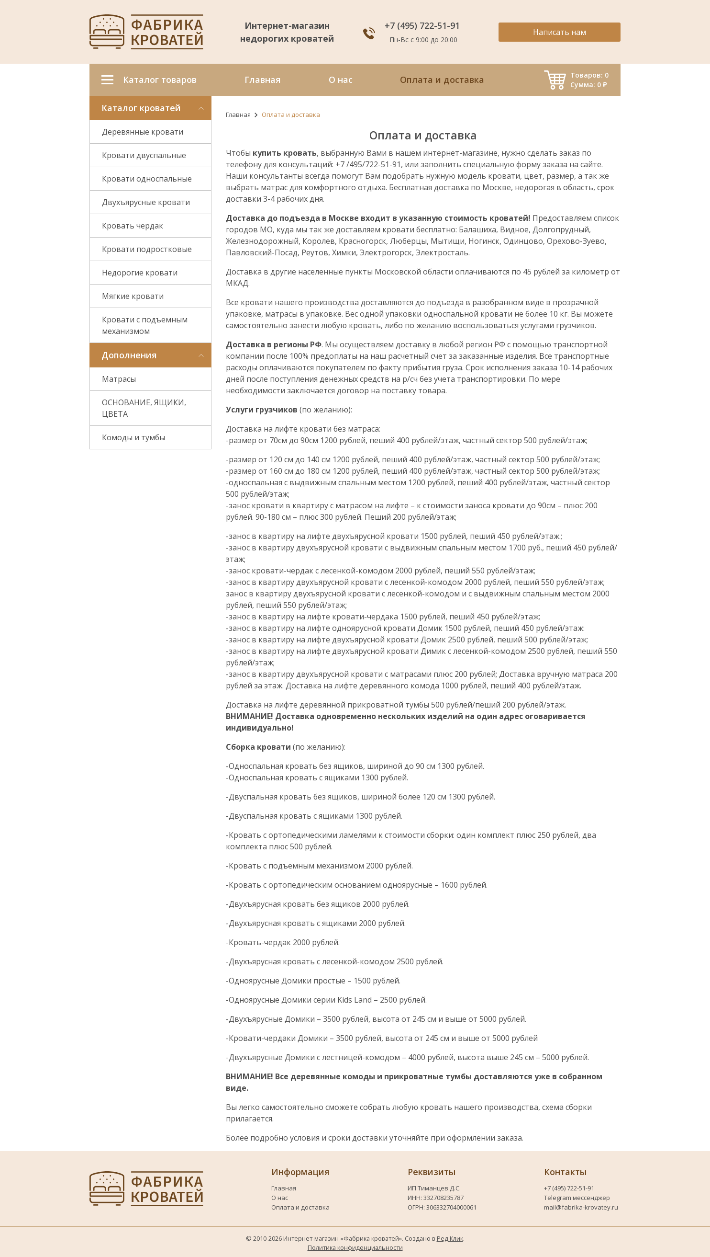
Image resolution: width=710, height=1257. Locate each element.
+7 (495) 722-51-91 (423, 25)
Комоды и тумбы (133, 437)
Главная (238, 114)
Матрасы (119, 379)
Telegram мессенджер (577, 1197)
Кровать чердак (132, 225)
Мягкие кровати (133, 296)
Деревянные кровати (142, 131)
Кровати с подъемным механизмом (145, 325)
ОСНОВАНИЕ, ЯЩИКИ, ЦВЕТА (144, 408)
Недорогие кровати (140, 272)
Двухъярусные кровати (146, 202)
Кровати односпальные (147, 178)
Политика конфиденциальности (355, 1247)
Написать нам (559, 32)
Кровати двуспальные (144, 155)
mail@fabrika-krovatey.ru (581, 1207)
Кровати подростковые (147, 249)
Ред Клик (450, 1238)
